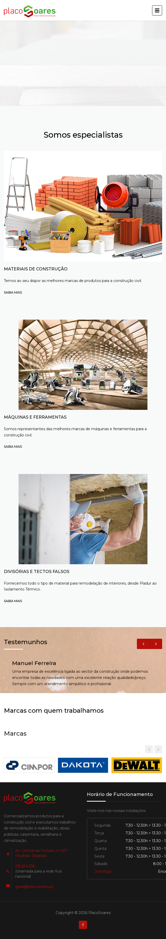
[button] (158, 749)
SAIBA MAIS (13, 292)
